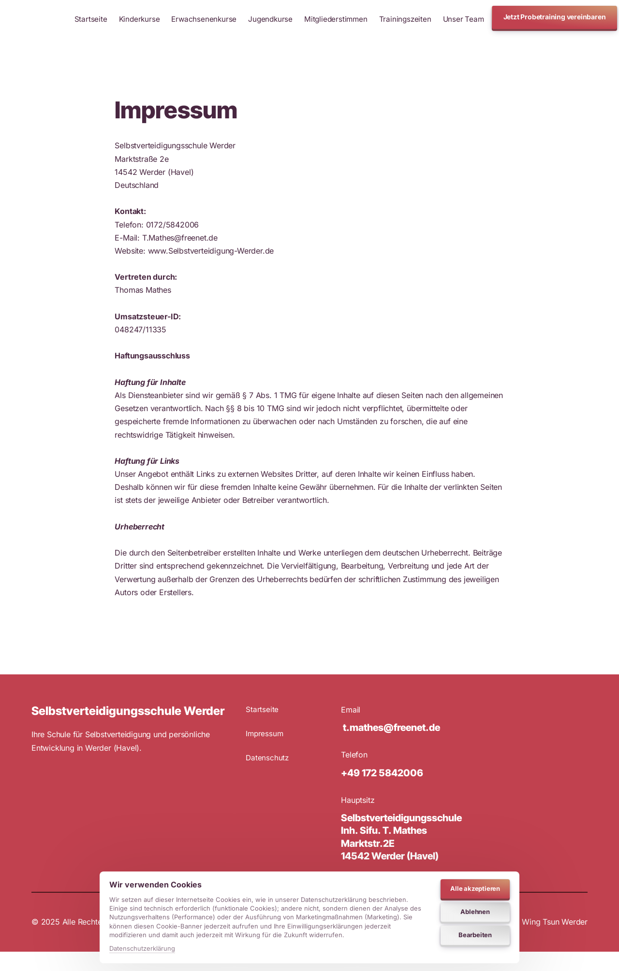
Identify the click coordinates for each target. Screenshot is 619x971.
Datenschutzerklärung (142, 948)
